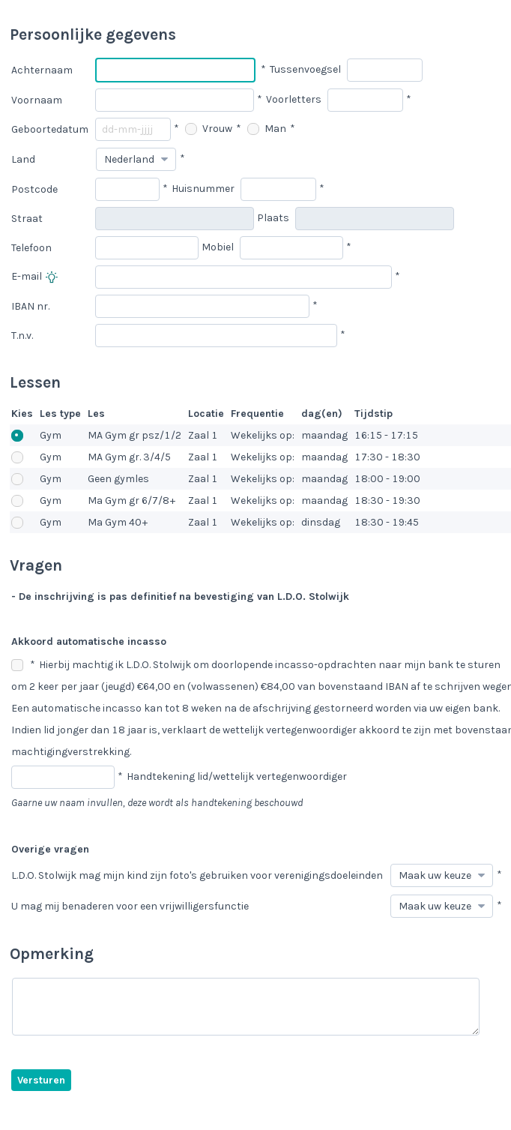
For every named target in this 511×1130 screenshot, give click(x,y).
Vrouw (208, 128)
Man (266, 128)
